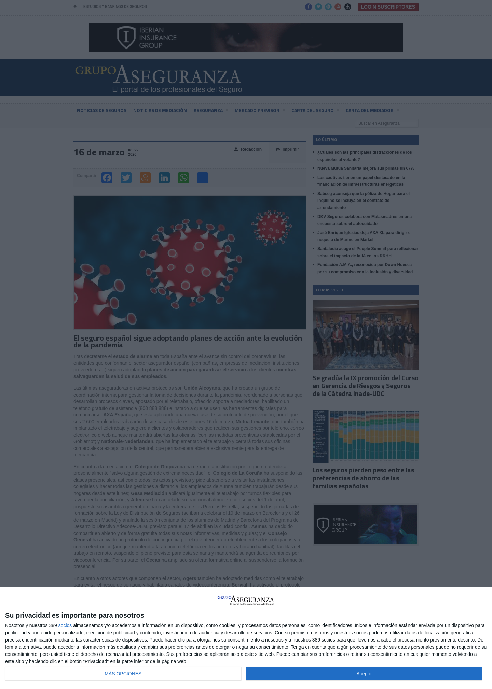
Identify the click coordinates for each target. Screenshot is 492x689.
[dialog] (246, 638)
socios (65, 625)
